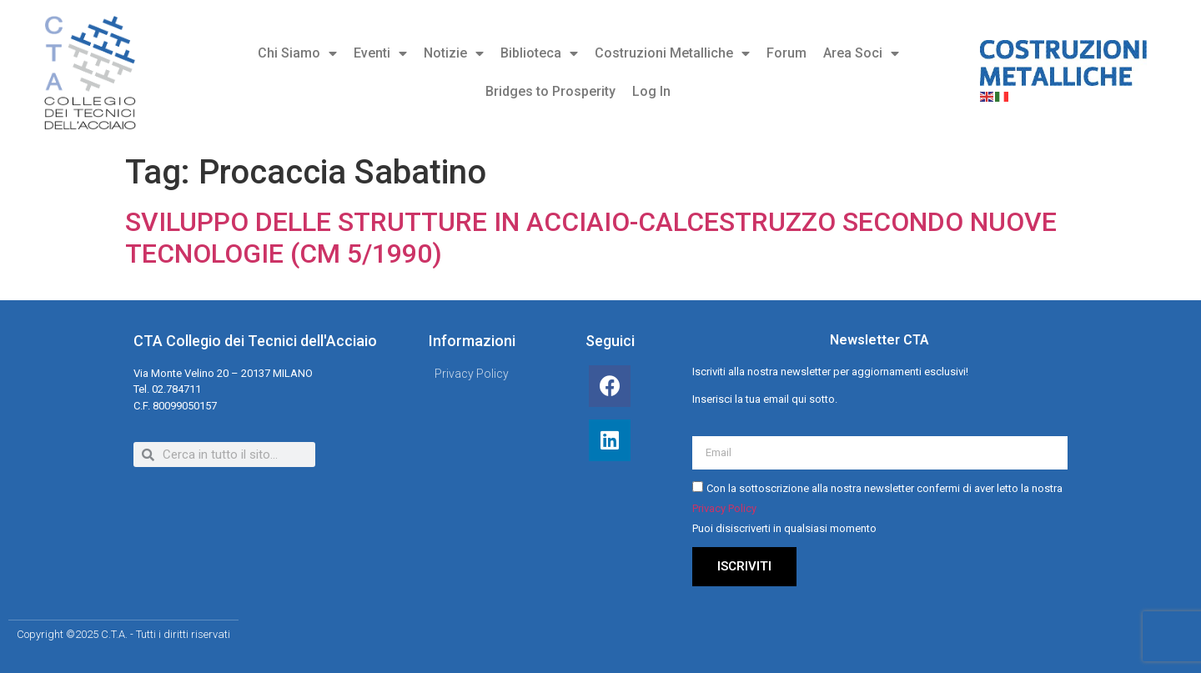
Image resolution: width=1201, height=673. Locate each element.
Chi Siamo (297, 53)
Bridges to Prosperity (550, 91)
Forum (786, 53)
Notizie (454, 53)
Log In (651, 91)
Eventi (380, 53)
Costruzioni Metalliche (672, 53)
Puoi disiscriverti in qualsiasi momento (784, 529)
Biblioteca (539, 53)
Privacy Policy (724, 509)
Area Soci (861, 53)
